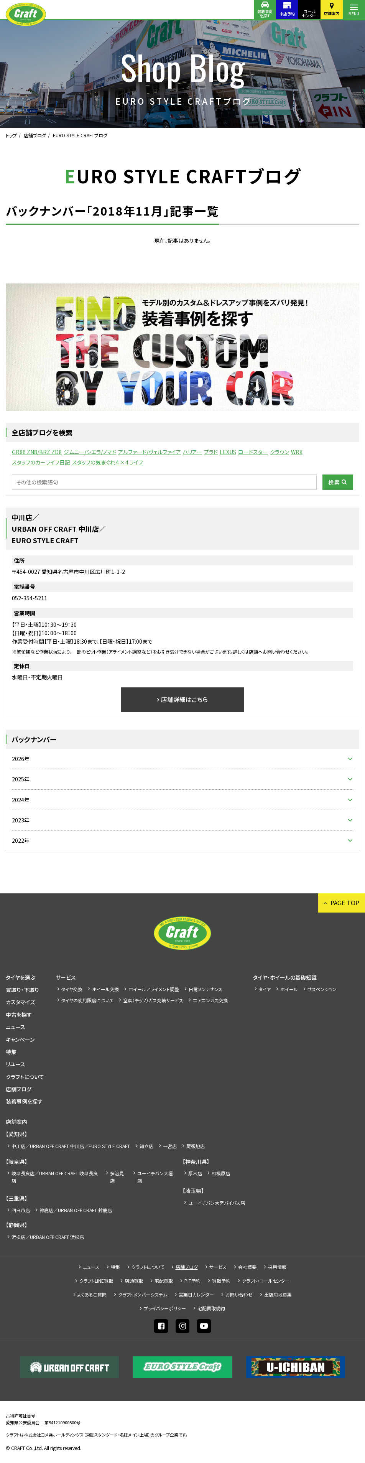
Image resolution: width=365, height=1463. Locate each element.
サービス (66, 977)
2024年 (21, 800)
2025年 (21, 779)
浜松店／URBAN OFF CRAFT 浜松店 (48, 1237)
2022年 (21, 840)
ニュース (15, 1027)
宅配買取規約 (211, 1308)
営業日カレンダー (196, 1294)
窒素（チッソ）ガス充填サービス (153, 1000)
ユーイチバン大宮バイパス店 (216, 1202)
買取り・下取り (22, 989)
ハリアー (192, 452)
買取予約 (221, 1280)
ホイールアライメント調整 (153, 989)
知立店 (146, 1146)
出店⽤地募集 (278, 1294)
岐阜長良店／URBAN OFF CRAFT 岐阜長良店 (55, 1177)
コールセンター (309, 13)
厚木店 (195, 1173)
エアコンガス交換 (210, 1000)
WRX (297, 452)
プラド (211, 452)
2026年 (21, 759)
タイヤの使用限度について (87, 1000)
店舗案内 (331, 13)
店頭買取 (134, 1280)
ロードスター (253, 452)
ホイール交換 (105, 989)
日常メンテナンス (205, 989)
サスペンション (321, 989)
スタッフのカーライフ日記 (41, 462)
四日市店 (21, 1210)
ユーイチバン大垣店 (155, 1177)
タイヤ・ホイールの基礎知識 (285, 977)
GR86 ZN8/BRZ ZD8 (37, 452)
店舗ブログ (35, 135)
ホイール (289, 989)
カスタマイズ (20, 1002)
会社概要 (247, 1267)
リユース (15, 1064)
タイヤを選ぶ (20, 977)
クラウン (279, 452)
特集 (11, 1052)
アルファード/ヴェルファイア (149, 452)
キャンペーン (20, 1039)
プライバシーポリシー (165, 1308)
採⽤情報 (277, 1267)
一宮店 (170, 1146)
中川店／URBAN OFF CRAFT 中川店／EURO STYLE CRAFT (71, 1146)
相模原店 (221, 1173)
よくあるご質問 (92, 1294)
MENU (354, 13)
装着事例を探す (265, 13)
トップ (11, 135)
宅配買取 (164, 1280)
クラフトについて (25, 1077)
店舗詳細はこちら (184, 699)
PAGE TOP (344, 902)
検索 (334, 482)
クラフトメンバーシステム (142, 1294)
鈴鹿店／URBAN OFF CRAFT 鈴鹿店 (75, 1210)
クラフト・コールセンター (265, 1280)
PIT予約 (192, 1280)
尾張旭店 (195, 1146)
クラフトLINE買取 (96, 1280)
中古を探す (19, 1014)
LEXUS (228, 452)
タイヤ (265, 989)
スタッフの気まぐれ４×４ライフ (107, 462)
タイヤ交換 (71, 989)
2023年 (21, 820)
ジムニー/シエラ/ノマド (90, 452)
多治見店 (117, 1177)
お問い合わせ (239, 1294)
